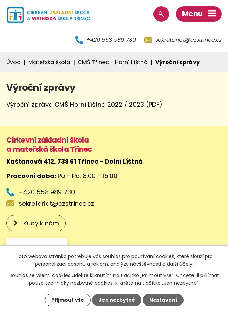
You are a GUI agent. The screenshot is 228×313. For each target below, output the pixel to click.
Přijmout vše (67, 299)
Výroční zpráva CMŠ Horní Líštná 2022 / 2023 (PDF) (84, 104)
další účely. (180, 264)
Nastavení (163, 299)
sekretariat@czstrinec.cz (188, 40)
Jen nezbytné (117, 299)
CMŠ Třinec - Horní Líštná (113, 62)
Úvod (13, 62)
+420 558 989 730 (111, 40)
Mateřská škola (49, 62)
